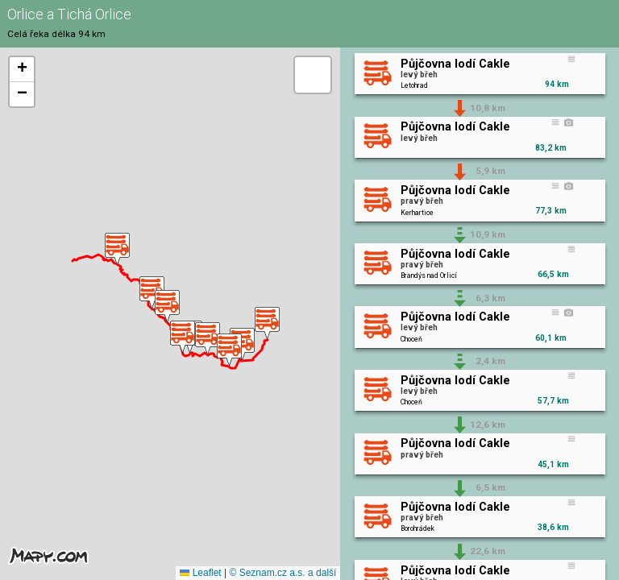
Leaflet (200, 572)
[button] (267, 323)
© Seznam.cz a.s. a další (282, 572)
